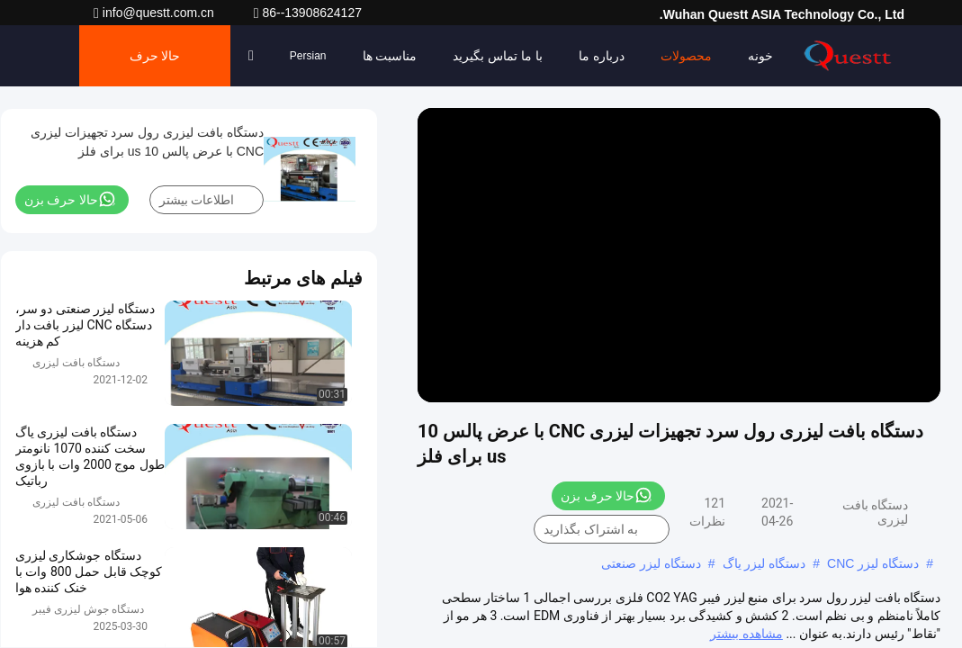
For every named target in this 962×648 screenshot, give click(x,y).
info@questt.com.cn (156, 12)
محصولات (686, 56)
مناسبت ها (390, 56)
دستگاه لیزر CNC (873, 563)
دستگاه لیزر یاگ (764, 563)
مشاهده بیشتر (746, 633)
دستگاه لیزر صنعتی (651, 563)
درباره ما (602, 56)
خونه (760, 56)
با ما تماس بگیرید (498, 56)
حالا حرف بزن (155, 67)
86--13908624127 (308, 12)
